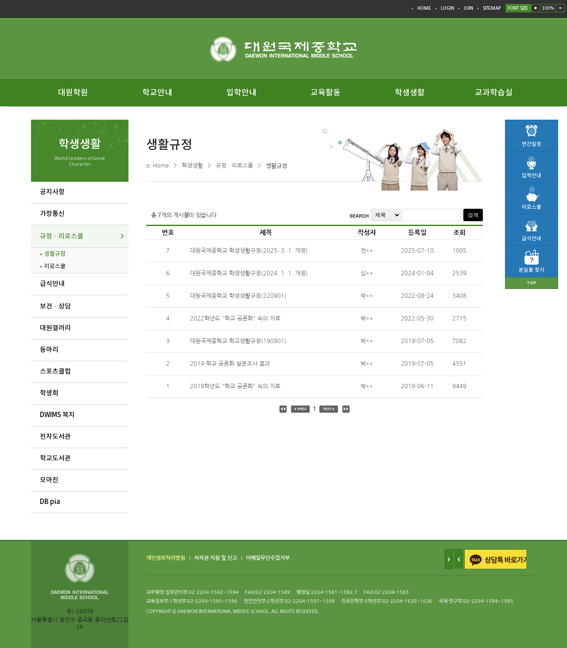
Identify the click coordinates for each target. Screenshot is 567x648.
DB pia (50, 502)
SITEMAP (492, 8)
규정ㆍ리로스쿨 (61, 236)
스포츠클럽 (55, 371)
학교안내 (157, 93)
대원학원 (73, 93)
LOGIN (447, 8)
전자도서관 (55, 437)
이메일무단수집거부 (268, 558)
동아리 (49, 350)
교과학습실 (494, 93)
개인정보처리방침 (165, 558)
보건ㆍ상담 (55, 306)
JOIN (468, 8)
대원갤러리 (55, 328)
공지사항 (52, 192)
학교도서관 (55, 458)
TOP (531, 282)
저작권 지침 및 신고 (215, 558)
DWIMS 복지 (57, 415)
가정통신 (52, 214)
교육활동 (326, 93)
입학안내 (241, 93)
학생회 (49, 393)
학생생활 (410, 93)
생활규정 (55, 254)
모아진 (49, 480)
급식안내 (52, 284)
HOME (424, 8)
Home (161, 165)
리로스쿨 (55, 266)
